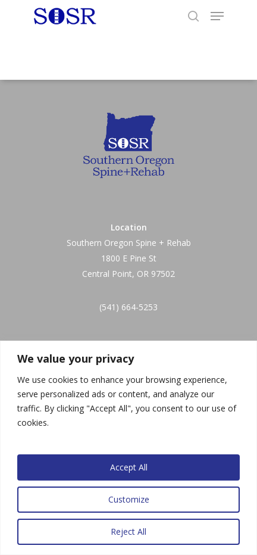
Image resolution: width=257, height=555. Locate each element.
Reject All (128, 531)
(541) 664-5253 (128, 307)
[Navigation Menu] (217, 16)
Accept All (129, 467)
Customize (128, 499)
